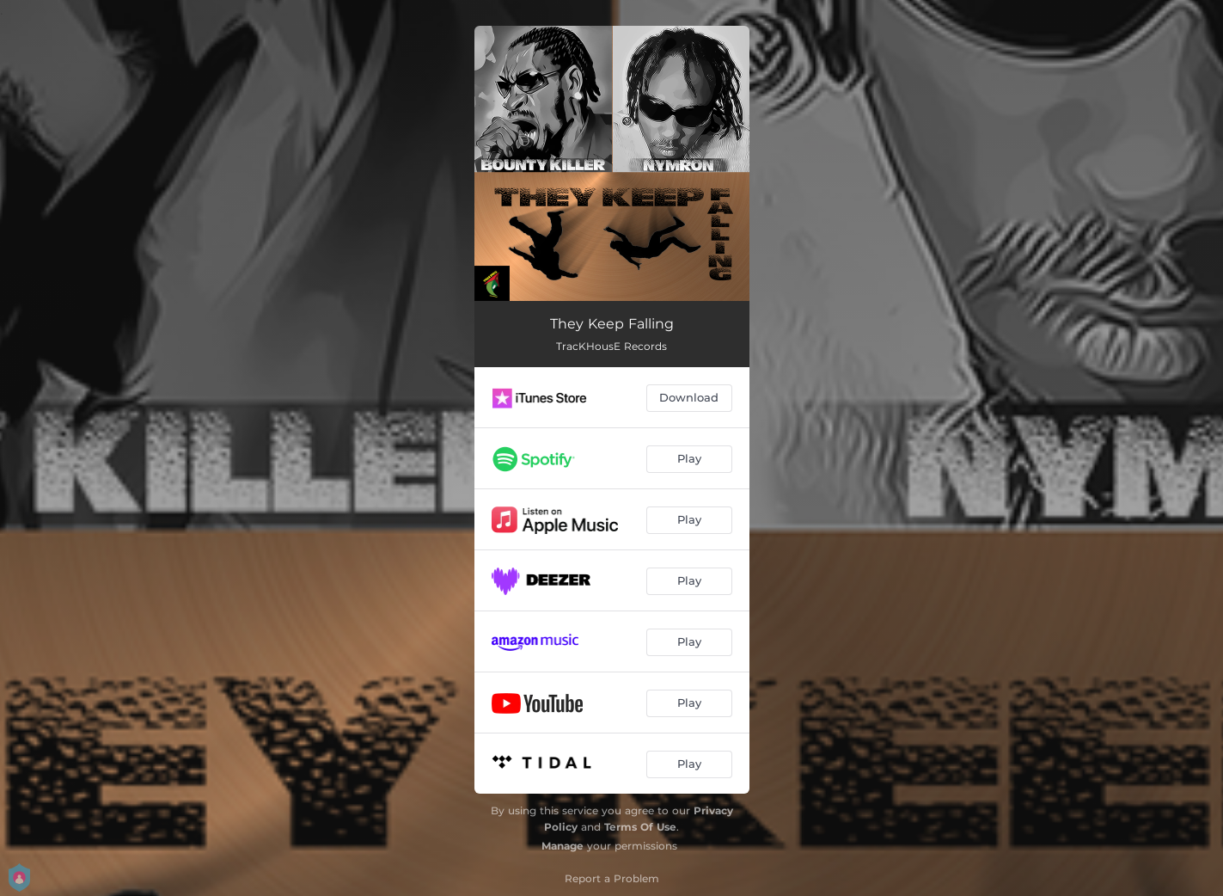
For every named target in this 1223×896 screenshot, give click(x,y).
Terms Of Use (640, 826)
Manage (562, 845)
